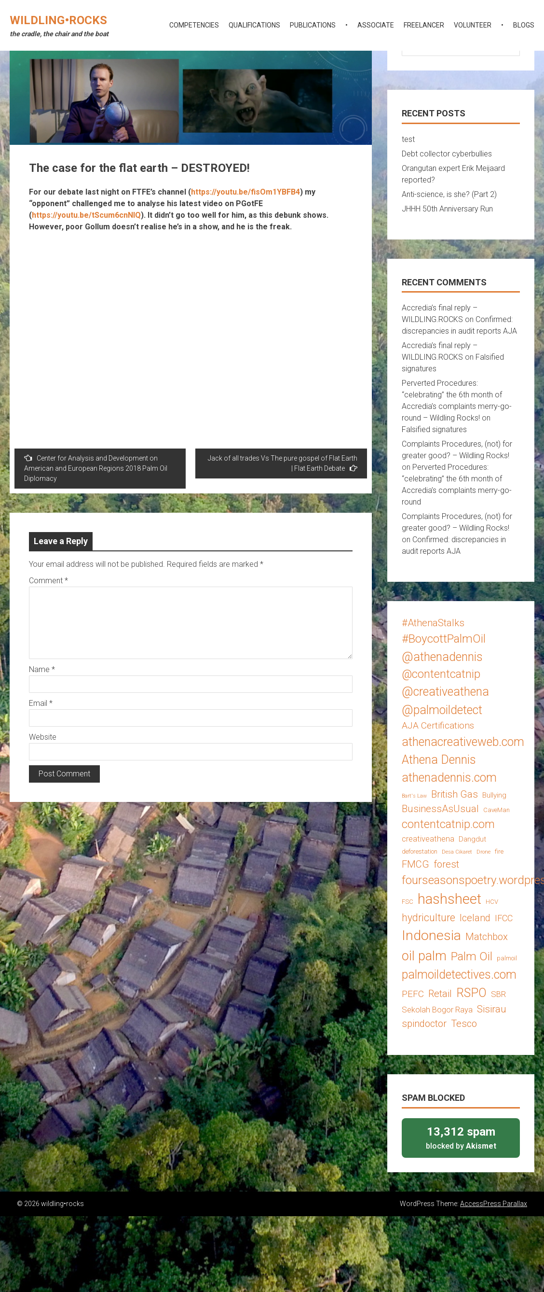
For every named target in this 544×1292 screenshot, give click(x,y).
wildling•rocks (58, 20)
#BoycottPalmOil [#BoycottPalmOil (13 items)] (444, 639)
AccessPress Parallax (493, 1204)
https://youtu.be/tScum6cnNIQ (86, 215)
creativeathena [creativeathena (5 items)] (428, 838)
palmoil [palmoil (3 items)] (507, 958)
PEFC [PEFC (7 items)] (413, 993)
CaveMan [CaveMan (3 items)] (496, 810)
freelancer (424, 25)
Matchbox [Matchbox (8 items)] (486, 936)
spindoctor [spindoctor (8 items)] (424, 1023)
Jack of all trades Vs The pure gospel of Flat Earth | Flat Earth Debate (282, 463)
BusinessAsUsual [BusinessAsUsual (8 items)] (440, 809)
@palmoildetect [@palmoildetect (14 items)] (442, 710)
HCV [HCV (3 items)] (492, 901)
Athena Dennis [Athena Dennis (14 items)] (439, 760)
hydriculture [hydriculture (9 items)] (428, 918)
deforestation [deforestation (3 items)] (419, 851)
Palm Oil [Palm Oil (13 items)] (471, 956)
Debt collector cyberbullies (447, 153)
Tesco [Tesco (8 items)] (464, 1023)
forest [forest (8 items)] (446, 864)
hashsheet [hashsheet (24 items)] (449, 899)
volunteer (472, 25)
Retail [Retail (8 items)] (440, 993)
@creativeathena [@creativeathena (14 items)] (445, 692)
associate (375, 25)
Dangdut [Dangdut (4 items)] (472, 839)
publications (313, 25)
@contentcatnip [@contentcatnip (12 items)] (441, 674)
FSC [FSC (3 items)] (407, 901)
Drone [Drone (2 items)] (483, 852)
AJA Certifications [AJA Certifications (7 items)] (438, 725)
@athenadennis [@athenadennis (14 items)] (442, 657)
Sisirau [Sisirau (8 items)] (491, 1009)
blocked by (461, 1137)
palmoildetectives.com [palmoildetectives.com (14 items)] (459, 975)
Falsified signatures (434, 429)
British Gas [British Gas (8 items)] (454, 794)
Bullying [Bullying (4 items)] (494, 795)
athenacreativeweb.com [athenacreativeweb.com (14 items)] (463, 742)
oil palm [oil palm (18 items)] (424, 956)
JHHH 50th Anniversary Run (447, 208)
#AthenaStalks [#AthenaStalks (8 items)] (433, 623)
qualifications (254, 25)
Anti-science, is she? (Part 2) (449, 194)
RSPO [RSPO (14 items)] (471, 993)
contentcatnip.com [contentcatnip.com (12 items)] (448, 824)
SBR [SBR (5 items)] (498, 994)
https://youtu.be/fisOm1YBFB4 (245, 192)
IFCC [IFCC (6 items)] (504, 918)
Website (42, 737)
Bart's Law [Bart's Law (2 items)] (414, 796)
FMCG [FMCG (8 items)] (415, 864)
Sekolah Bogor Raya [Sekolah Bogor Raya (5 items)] (437, 1009)
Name (42, 669)
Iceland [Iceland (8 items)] (475, 918)
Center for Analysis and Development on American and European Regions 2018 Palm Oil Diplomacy (95, 468)
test (408, 139)
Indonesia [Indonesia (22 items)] (431, 935)
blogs (523, 25)
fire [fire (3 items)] (499, 851)
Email (41, 703)
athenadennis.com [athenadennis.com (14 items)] (449, 778)
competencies (194, 25)
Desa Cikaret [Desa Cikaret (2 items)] (457, 852)
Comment (48, 580)
